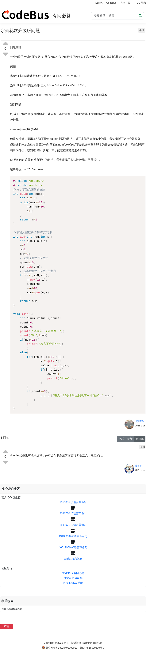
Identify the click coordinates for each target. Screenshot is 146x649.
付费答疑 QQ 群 (73, 577)
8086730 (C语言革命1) (73, 513)
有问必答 (125, 2)
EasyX (99, 2)
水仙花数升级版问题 (12, 608)
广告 (6, 626)
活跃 (121, 438)
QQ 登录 (141, 2)
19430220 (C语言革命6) (73, 536)
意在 (66, 642)
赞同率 (140, 438)
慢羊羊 (138, 465)
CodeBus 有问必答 (73, 573)
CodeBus (111, 2)
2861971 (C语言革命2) (73, 524)
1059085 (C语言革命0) (73, 502)
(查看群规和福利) (73, 558)
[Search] (117, 15)
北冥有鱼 (139, 421)
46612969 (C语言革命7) (73, 547)
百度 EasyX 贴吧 (73, 582)
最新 (130, 438)
